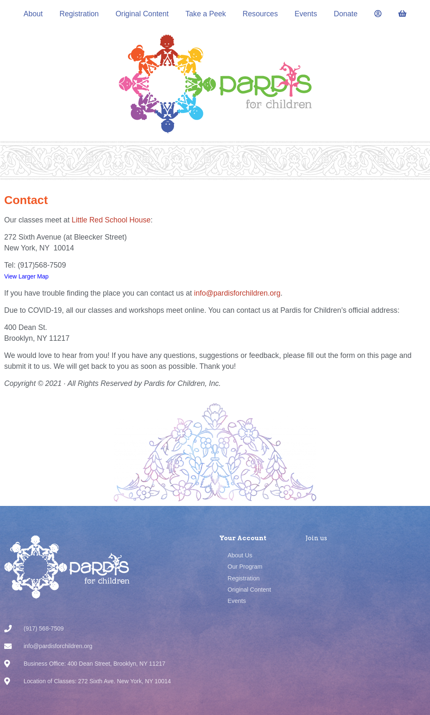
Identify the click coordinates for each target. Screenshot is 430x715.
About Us (240, 555)
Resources (260, 14)
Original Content (142, 14)
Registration (79, 14)
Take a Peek (205, 14)
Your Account (242, 538)
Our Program (245, 566)
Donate (346, 14)
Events (305, 14)
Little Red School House (111, 220)
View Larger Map (26, 276)
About (33, 14)
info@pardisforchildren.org (237, 293)
